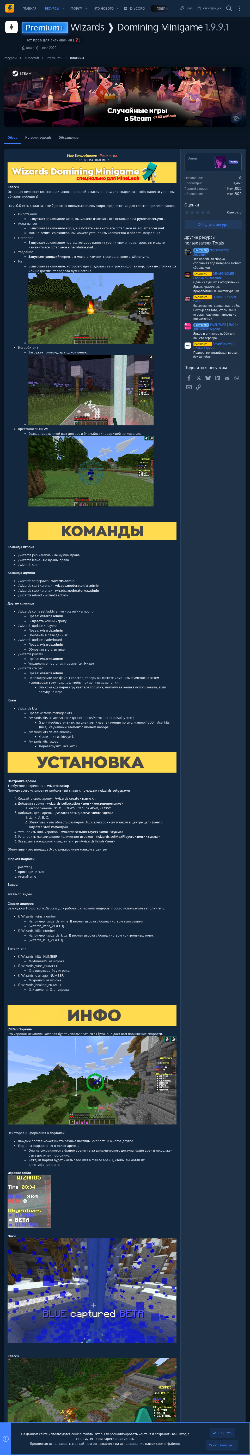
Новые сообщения (203, 208)
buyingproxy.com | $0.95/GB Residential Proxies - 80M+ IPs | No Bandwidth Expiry (215, 249)
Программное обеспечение (211, 290)
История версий (39, 137)
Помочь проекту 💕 (203, 159)
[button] (63, 8)
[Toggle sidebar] (240, 8)
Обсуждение (70, 137)
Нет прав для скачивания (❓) (53, 40)
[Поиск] (229, 8)
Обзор (14, 137)
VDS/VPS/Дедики (203, 268)
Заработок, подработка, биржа (213, 236)
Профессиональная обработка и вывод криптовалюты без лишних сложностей (215, 222)
